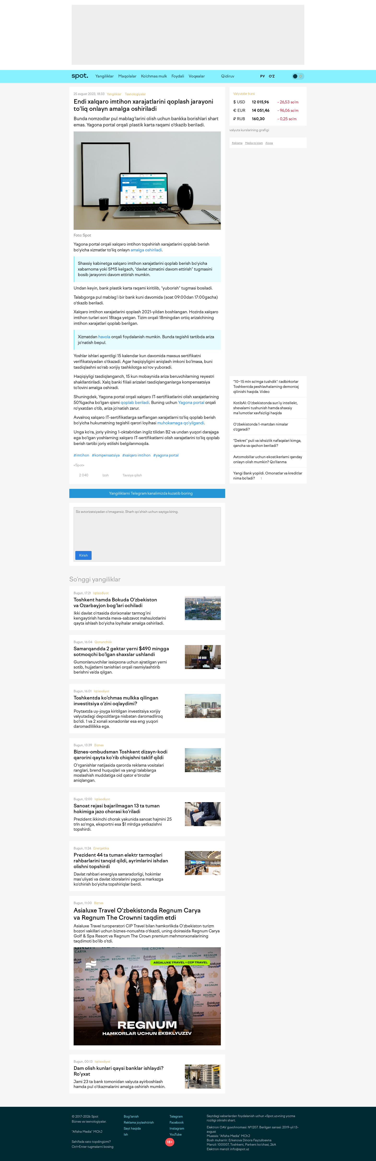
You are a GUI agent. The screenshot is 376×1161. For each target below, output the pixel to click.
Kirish (83, 555)
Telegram (174, 1116)
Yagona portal (191, 402)
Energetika (101, 848)
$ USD (239, 102)
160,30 (258, 119)
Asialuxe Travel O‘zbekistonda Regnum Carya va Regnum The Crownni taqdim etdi (137, 914)
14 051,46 (261, 110)
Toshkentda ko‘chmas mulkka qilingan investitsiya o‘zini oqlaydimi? (116, 700)
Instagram (174, 1128)
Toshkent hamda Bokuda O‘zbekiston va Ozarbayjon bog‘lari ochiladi (115, 602)
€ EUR (239, 110)
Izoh (103, 475)
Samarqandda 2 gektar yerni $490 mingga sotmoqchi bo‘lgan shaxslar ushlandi (121, 651)
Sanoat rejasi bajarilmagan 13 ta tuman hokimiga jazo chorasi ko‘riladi (117, 808)
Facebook (174, 1122)
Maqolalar (127, 76)
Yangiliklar (104, 76)
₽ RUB (239, 119)
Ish (126, 1134)
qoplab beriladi (135, 402)
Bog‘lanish (131, 1116)
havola (104, 336)
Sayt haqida (132, 1128)
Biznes (99, 745)
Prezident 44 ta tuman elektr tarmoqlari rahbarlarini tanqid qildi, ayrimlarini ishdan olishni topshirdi (121, 860)
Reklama (237, 143)
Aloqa (269, 143)
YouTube (173, 1134)
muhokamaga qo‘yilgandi (180, 423)
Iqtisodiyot (101, 593)
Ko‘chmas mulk (154, 76)
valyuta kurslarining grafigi (250, 130)
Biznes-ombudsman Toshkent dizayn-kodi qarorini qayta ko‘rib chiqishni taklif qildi (120, 754)
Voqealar (197, 76)
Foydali (177, 76)
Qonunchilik (103, 642)
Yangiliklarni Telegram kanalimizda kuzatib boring (147, 493)
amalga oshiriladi (146, 250)
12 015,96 (260, 102)
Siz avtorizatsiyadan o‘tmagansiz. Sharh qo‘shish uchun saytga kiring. (147, 528)
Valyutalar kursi (244, 93)
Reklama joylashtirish (139, 1122)
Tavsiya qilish (129, 475)
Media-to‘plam (254, 143)
